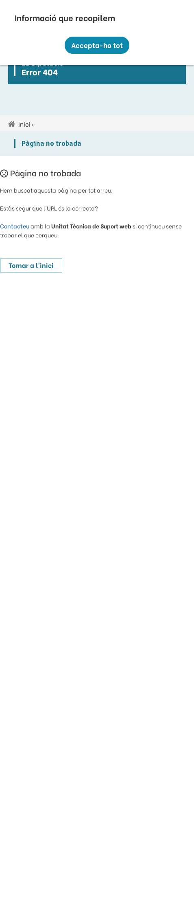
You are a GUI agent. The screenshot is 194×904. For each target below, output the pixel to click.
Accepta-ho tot (97, 45)
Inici (24, 124)
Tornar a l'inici (31, 265)
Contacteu (14, 226)
